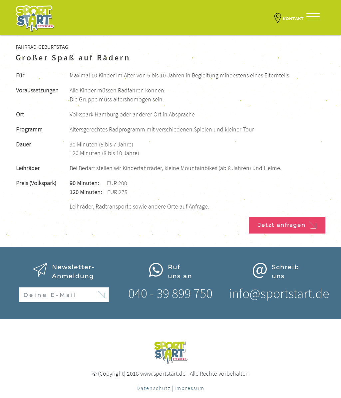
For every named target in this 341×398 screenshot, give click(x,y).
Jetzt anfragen (287, 225)
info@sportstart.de (279, 293)
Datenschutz (153, 388)
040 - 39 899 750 (170, 293)
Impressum (189, 388)
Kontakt (289, 18)
